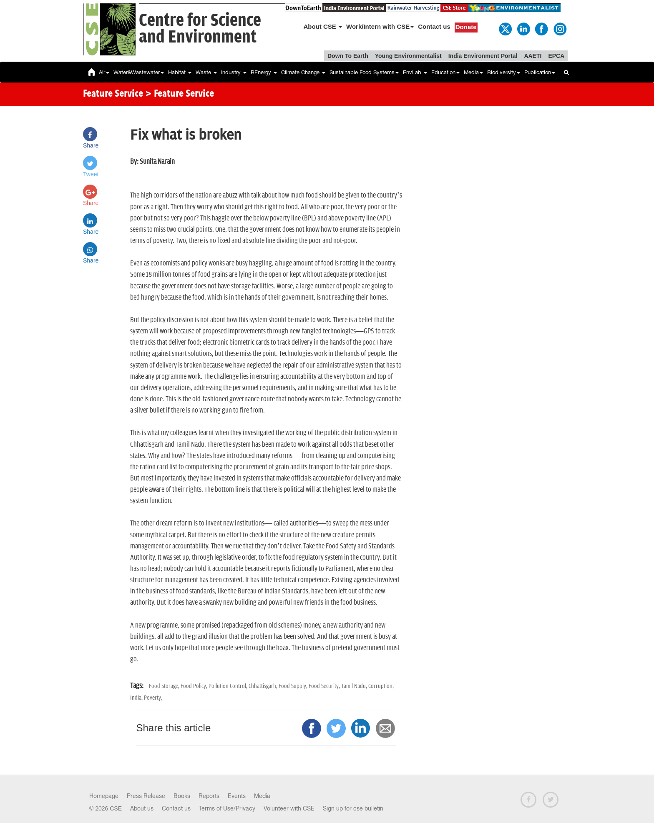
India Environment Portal (483, 56)
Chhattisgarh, (264, 686)
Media (473, 72)
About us (141, 808)
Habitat (179, 72)
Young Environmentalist (408, 56)
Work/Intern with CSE (380, 26)
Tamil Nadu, (354, 686)
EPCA (556, 56)
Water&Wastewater (138, 72)
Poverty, (153, 697)
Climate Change (303, 72)
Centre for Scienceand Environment (200, 29)
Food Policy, (195, 686)
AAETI (532, 56)
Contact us (434, 26)
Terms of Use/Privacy (227, 808)
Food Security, (325, 686)
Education (445, 72)
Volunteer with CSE (289, 808)
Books (182, 796)
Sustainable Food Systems (364, 72)
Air (104, 72)
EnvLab (415, 72)
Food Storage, (165, 686)
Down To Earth (347, 56)
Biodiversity (503, 72)
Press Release (146, 796)
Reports (209, 796)
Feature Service (113, 94)
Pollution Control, (229, 686)
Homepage (103, 796)
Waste (206, 72)
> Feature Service (179, 94)
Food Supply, (294, 686)
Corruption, (381, 686)
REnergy (264, 72)
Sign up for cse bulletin (353, 808)
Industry (234, 72)
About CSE (323, 26)
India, (137, 697)
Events (237, 796)
